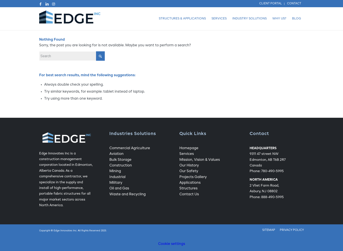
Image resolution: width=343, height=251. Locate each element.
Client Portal (270, 3)
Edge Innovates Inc (65, 231)
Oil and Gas (119, 188)
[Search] (72, 56)
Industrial (117, 177)
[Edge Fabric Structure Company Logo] (69, 18)
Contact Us (189, 194)
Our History (189, 165)
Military (115, 183)
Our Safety (188, 171)
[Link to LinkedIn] (47, 4)
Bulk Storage (120, 160)
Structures (188, 188)
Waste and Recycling (127, 194)
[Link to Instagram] (53, 4)
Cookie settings (171, 244)
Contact (294, 3)
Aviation (116, 154)
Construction (120, 165)
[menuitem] (270, 4)
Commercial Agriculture (129, 148)
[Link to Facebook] (40, 4)
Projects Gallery (193, 177)
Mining (115, 171)
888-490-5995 (272, 197)
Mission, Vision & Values (199, 160)
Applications (190, 183)
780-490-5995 (272, 171)
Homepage (188, 148)
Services (186, 154)
